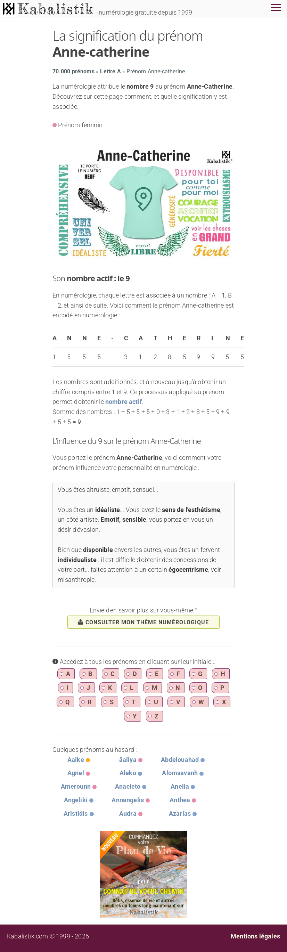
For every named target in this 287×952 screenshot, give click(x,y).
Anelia (180, 786)
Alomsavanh (180, 772)
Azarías (180, 813)
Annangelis (128, 800)
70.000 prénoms (73, 71)
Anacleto (127, 786)
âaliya (128, 759)
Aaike (75, 759)
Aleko (128, 772)
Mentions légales (255, 936)
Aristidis (76, 813)
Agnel (75, 772)
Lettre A (110, 71)
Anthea (180, 800)
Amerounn (76, 786)
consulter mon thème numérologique (143, 622)
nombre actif (123, 401)
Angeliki (76, 800)
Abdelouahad (180, 759)
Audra (128, 813)
